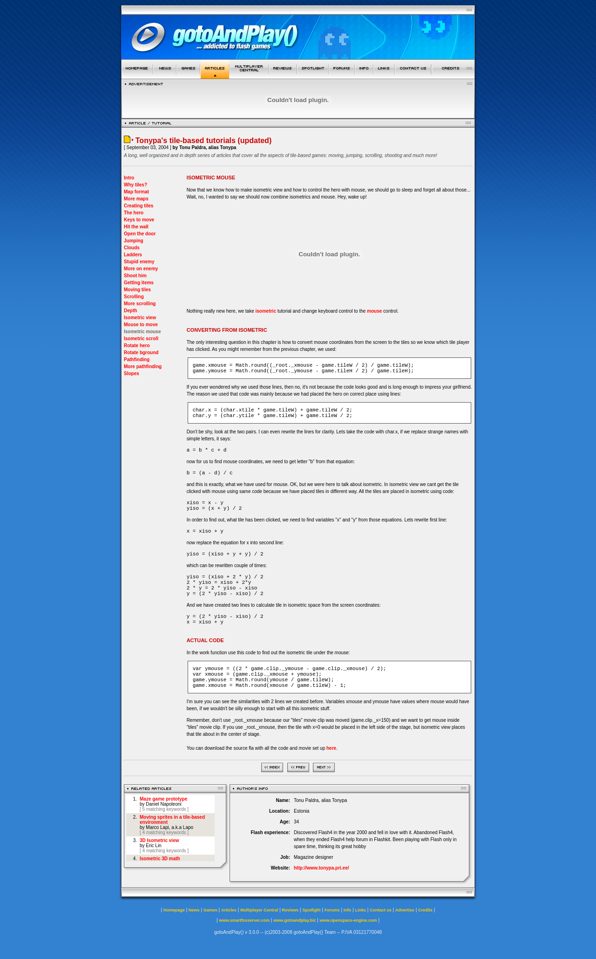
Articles (229, 910)
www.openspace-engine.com (348, 920)
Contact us (381, 910)
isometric (265, 311)
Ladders (133, 254)
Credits (425, 910)
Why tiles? (135, 184)
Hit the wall (136, 226)
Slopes (131, 373)
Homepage (174, 910)
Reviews (290, 910)
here (331, 748)
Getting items (139, 282)
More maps (136, 198)
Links (360, 910)
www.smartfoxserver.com (244, 920)
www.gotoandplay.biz (294, 920)
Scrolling (134, 296)
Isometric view (140, 317)
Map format (136, 191)
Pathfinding (136, 359)
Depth (130, 310)
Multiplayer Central (259, 910)
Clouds (132, 247)
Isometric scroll (141, 338)
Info (348, 910)
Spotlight (312, 910)
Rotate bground (141, 352)
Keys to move (139, 219)
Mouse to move (141, 324)
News (194, 910)
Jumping (133, 240)
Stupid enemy (139, 261)
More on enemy (141, 268)
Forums (332, 910)
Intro (129, 177)
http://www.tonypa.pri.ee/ (321, 867)
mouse (374, 311)
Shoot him (135, 275)
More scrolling (140, 303)
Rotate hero (137, 345)
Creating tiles (138, 205)
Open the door (140, 233)
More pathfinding (143, 366)
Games (210, 910)
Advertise (404, 910)
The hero (133, 212)
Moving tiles (137, 289)
